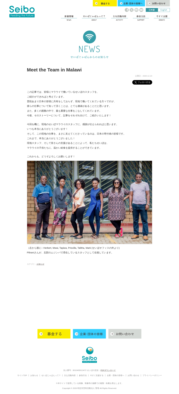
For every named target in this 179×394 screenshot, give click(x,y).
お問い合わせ (133, 375)
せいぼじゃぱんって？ (51, 375)
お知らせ (40, 264)
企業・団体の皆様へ (115, 375)
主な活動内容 (70, 375)
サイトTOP (22, 375)
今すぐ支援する (97, 375)
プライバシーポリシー (152, 375)
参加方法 (83, 375)
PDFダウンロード (108, 370)
